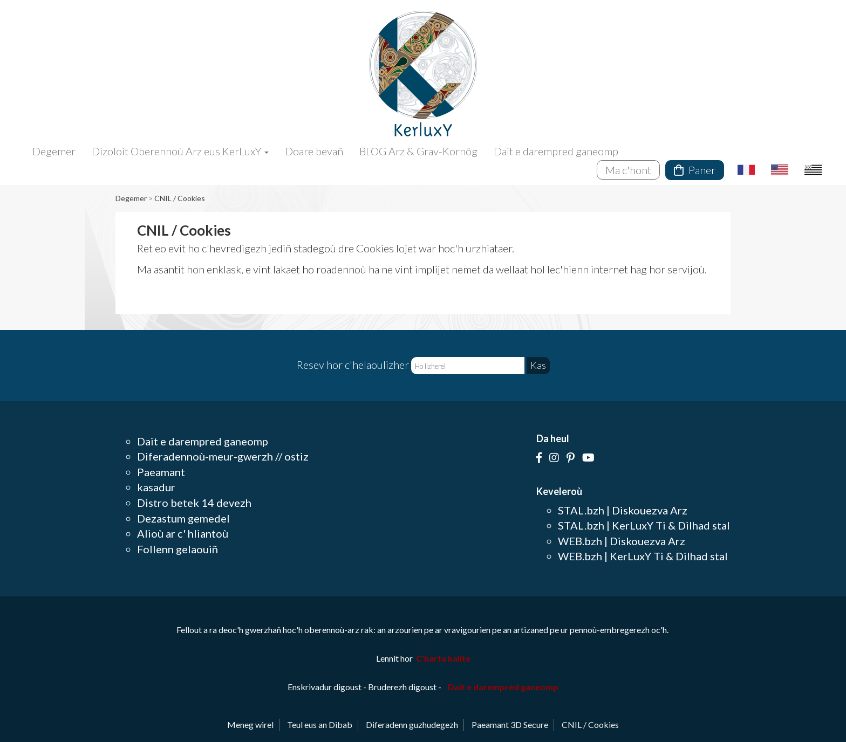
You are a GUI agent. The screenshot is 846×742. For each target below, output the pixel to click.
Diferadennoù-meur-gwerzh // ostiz (223, 456)
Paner (694, 169)
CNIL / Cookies (179, 198)
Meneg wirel (250, 724)
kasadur (156, 486)
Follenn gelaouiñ (177, 548)
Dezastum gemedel (183, 518)
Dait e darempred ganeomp (556, 151)
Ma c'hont (628, 169)
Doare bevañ (314, 151)
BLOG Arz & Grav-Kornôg (418, 151)
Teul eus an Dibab (319, 724)
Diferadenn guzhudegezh (412, 724)
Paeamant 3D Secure (510, 724)
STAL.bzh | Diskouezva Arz (622, 510)
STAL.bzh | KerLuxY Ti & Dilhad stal (644, 525)
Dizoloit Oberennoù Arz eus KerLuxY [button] (180, 151)
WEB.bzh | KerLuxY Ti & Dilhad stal (643, 555)
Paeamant (161, 471)
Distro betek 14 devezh (194, 502)
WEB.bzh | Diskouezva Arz (621, 540)
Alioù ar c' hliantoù (182, 533)
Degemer (54, 151)
